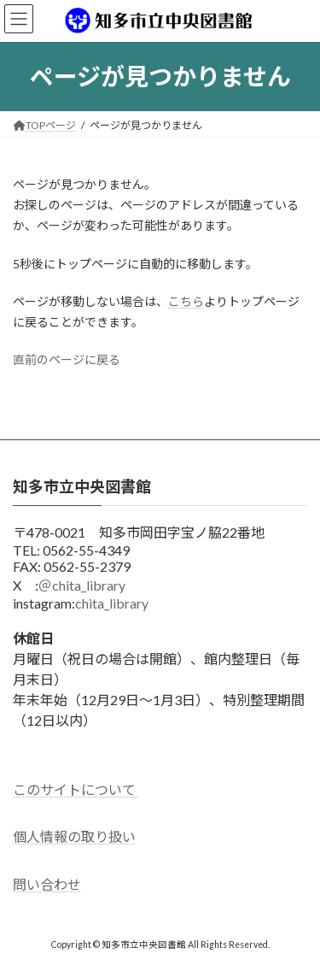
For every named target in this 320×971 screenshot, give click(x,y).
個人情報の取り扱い (74, 836)
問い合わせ (47, 884)
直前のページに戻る (66, 359)
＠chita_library (81, 585)
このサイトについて (75, 789)
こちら (186, 301)
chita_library (111, 603)
